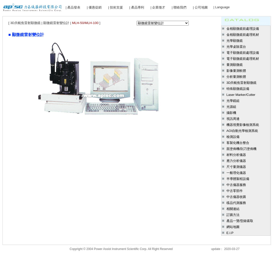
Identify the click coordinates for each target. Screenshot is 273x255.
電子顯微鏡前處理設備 (242, 53)
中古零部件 (234, 191)
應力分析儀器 (236, 161)
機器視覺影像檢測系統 (242, 125)
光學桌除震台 (236, 47)
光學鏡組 (232, 101)
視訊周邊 (232, 119)
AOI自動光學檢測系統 (242, 131)
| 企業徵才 (157, 7)
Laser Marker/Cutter (240, 95)
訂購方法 (232, 215)
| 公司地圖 (200, 7)
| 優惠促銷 (94, 7)
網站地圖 (232, 227)
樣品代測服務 (236, 203)
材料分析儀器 (236, 155)
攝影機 (231, 113)
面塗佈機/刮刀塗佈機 (241, 149)
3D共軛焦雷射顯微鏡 (241, 83)
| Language (221, 7)
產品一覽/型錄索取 (239, 221)
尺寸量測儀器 (236, 167)
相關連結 (232, 209)
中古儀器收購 (236, 197)
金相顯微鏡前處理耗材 (242, 35)
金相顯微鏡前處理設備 (242, 29)
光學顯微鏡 (234, 41)
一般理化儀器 (236, 173)
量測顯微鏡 (234, 65)
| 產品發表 (73, 7)
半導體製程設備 (237, 179)
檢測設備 (232, 137)
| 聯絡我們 (179, 7)
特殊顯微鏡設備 (237, 89)
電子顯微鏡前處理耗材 (242, 59)
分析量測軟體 (236, 77)
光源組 (231, 107)
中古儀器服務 (236, 185)
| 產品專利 (136, 7)
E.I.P (229, 233)
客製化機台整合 (237, 143)
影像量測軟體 (236, 71)
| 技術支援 (115, 7)
